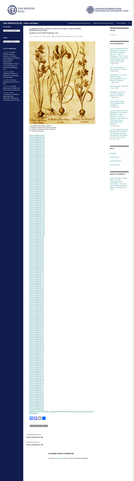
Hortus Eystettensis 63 (36, 300)
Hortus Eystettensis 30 (36, 358)
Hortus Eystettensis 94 (36, 246)
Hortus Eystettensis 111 (37, 216)
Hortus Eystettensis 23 (36, 371)
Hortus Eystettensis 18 (36, 380)
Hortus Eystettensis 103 (37, 230)
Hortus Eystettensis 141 (37, 163)
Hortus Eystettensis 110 (37, 218)
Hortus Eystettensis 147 (37, 153)
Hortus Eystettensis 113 (37, 212)
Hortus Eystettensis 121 (37, 198)
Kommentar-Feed (115, 161)
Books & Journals (45, 28)
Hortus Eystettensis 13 (36, 388)
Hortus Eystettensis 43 (36, 336)
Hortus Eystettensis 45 (36, 332)
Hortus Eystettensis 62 (36, 302)
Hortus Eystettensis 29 (36, 360)
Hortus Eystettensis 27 (36, 364)
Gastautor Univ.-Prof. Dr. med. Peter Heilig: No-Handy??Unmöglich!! (118, 93)
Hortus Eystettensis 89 (36, 255)
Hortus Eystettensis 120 (37, 200)
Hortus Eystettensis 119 (37, 202)
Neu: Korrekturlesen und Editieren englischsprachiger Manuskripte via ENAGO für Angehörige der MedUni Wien (11, 96)
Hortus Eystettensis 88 (36, 256)
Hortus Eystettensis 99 (36, 237)
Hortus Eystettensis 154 (37, 140)
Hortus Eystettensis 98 (36, 239)
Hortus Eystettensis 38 (36, 344)
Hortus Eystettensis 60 (36, 306)
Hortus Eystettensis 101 (37, 234)
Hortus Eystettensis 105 (37, 227)
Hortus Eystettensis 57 (36, 311)
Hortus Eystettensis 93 (36, 248)
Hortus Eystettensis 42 (36, 337)
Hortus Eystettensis (60, 28)
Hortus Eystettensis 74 (36, 281)
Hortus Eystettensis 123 (37, 195)
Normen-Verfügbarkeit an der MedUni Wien (11, 82)
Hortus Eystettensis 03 (36, 406)
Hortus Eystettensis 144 (37, 158)
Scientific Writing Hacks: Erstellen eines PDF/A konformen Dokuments (11, 88)
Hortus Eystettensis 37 (36, 346)
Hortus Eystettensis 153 (37, 142)
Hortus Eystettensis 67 (36, 293)
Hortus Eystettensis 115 (37, 209)
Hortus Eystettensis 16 (36, 383)
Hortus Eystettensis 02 (36, 408)
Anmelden (113, 153)
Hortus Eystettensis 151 (37, 146)
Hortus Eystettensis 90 (36, 253)
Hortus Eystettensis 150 (37, 147)
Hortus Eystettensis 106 (37, 225)
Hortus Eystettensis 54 (36, 316)
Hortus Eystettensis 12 (36, 390)
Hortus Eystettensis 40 (36, 341)
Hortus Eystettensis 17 (36, 381)
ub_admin (47, 36)
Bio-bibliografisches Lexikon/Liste (79, 23)
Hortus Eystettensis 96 (36, 242)
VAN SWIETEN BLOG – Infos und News (20, 23)
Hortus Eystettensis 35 (36, 350)
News (45, 30)
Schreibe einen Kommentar (63, 36)
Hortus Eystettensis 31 (36, 357)
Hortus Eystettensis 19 (36, 378)
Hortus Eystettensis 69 (36, 290)
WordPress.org (115, 165)
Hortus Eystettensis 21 (36, 374)
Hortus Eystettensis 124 (37, 193)
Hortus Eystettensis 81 (36, 269)
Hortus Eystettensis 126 (37, 190)
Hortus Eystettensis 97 (36, 241)
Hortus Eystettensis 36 (36, 348)
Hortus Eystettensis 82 (36, 267)
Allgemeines (33, 28)
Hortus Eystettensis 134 (37, 175)
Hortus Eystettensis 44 (36, 334)
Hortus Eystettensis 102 (37, 232)
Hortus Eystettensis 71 (36, 286)
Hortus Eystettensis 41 (36, 339)
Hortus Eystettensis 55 (36, 314)
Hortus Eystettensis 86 (36, 260)
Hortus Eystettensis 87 (36, 258)
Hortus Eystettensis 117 (37, 205)
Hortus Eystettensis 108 (37, 221)
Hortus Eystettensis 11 (36, 392)
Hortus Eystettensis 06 (36, 401)
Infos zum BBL (121, 23)
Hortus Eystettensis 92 (36, 249)
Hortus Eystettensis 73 (36, 283)
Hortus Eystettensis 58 (36, 309)
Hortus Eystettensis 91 (36, 251)
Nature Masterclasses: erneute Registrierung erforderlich (117, 103)
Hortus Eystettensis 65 (36, 297)
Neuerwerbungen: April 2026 (119, 86)
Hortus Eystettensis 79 (36, 272)
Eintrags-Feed (114, 157)
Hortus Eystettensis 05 (36, 402)
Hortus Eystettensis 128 (37, 186)
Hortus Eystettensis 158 (62, 443)
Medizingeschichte (36, 30)
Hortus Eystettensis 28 (36, 362)
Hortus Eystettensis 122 (37, 197)
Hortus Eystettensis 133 (37, 177)
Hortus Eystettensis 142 (37, 161)
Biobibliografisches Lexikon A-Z (103, 23)
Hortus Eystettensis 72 (36, 285)
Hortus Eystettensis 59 (36, 307)
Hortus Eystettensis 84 (36, 263)
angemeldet (59, 458)
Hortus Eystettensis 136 (37, 172)
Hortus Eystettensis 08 (36, 397)
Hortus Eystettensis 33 (36, 353)
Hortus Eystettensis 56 (36, 313)
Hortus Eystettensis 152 (37, 144)
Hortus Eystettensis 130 (37, 183)
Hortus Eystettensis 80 (36, 271)
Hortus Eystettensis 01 (36, 410)
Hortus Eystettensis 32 (36, 355)
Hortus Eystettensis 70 (36, 288)
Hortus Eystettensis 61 (36, 304)
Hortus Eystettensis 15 (36, 385)
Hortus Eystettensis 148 (37, 151)
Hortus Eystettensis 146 (37, 154)
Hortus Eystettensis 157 (37, 135)
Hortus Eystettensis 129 (37, 184)
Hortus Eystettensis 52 (36, 320)
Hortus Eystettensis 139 (37, 167)
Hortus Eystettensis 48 (36, 327)
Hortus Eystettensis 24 (36, 369)
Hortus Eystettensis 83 (36, 265)
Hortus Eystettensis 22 (36, 373)
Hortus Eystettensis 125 (37, 191)
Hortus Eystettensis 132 (37, 179)
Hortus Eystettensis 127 (37, 188)
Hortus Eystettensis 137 (37, 170)
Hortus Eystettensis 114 (37, 211)
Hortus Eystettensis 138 (37, 168)
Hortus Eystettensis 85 (36, 262)
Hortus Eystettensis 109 (37, 219)
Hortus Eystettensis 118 (37, 204)
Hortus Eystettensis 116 (37, 207)
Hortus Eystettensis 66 (36, 295)
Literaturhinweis (75, 28)
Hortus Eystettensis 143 (37, 160)
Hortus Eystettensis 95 (36, 244)
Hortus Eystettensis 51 (36, 322)
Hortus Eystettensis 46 (36, 330)
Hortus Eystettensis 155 (37, 139)
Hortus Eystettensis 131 (37, 181)
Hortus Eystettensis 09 (36, 395)
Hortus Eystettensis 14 (36, 387)
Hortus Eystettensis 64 (36, 299)
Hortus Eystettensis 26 (36, 366)
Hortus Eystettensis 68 (36, 292)
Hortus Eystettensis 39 (36, 343)
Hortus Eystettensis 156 (37, 137)
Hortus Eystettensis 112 (37, 214)
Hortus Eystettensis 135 (37, 174)
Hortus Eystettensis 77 (36, 276)
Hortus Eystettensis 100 (37, 235)
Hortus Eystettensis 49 (36, 325)
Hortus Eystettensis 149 (37, 149)
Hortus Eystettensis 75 (36, 279)
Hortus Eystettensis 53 (36, 318)
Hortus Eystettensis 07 (36, 399)
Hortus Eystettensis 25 (36, 367)
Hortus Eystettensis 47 (36, 329)
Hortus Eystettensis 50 (36, 323)
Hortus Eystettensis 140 (37, 165)
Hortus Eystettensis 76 (36, 278)
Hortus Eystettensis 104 (37, 228)
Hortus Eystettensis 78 (36, 274)
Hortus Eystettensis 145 (37, 156)
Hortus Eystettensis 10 (36, 394)
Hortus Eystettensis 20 (36, 376)
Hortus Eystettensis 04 (36, 404)
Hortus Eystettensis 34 (36, 351)
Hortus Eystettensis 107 (37, 223)
